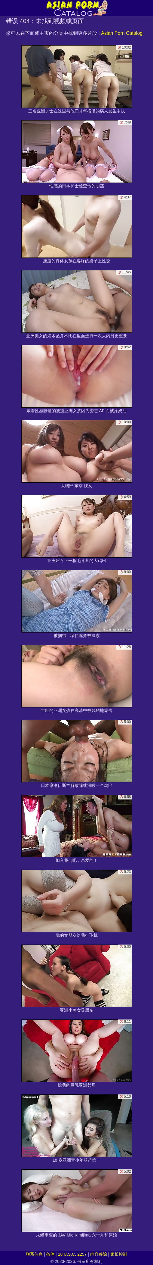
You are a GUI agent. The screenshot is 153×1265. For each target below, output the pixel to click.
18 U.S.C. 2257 (72, 1254)
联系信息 (34, 1254)
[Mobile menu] (5, 8)
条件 (50, 1254)
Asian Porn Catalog (121, 33)
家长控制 (118, 1254)
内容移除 (98, 1254)
